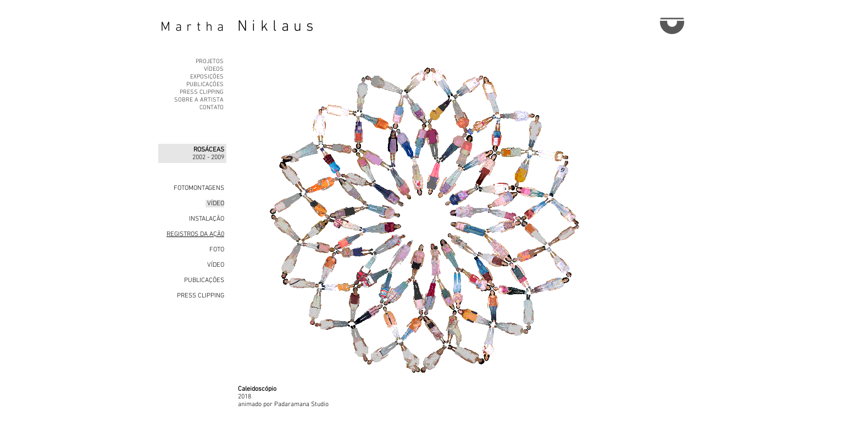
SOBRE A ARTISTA (199, 100)
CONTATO (211, 107)
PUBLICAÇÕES (205, 84)
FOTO (216, 250)
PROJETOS (210, 61)
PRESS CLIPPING (202, 92)
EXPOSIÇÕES (207, 77)
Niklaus (277, 27)
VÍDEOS (214, 69)
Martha (194, 27)
